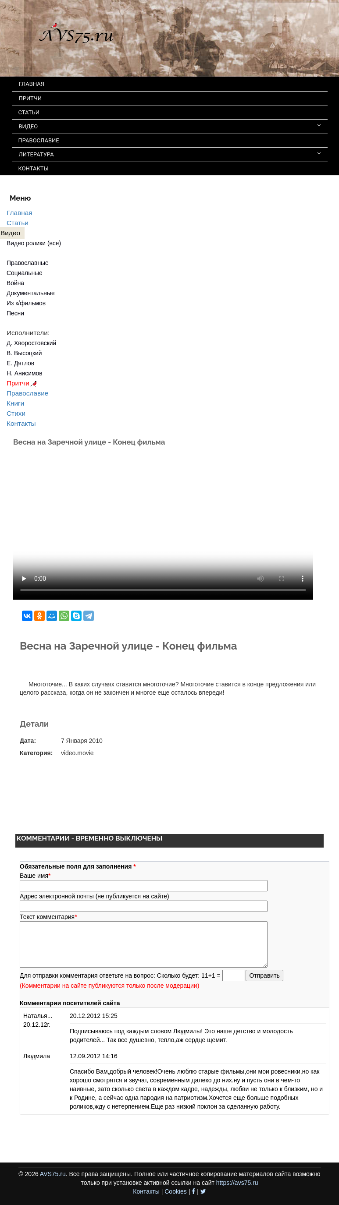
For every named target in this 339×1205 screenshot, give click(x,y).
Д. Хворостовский (31, 342)
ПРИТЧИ (30, 98)
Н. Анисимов (25, 373)
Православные (28, 262)
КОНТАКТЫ (33, 168)
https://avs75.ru (237, 1182)
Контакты (21, 423)
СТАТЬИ (28, 112)
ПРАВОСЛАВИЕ (38, 140)
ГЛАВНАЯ (32, 84)
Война (15, 282)
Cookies (175, 1191)
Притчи (23, 383)
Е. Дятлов (20, 363)
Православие (27, 393)
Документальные (31, 293)
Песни (15, 313)
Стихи (16, 413)
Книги (15, 403)
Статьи (18, 222)
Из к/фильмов (26, 303)
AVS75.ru (53, 1173)
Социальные (25, 272)
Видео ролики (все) (34, 243)
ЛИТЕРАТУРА (170, 154)
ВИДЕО (170, 126)
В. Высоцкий (24, 353)
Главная (19, 212)
